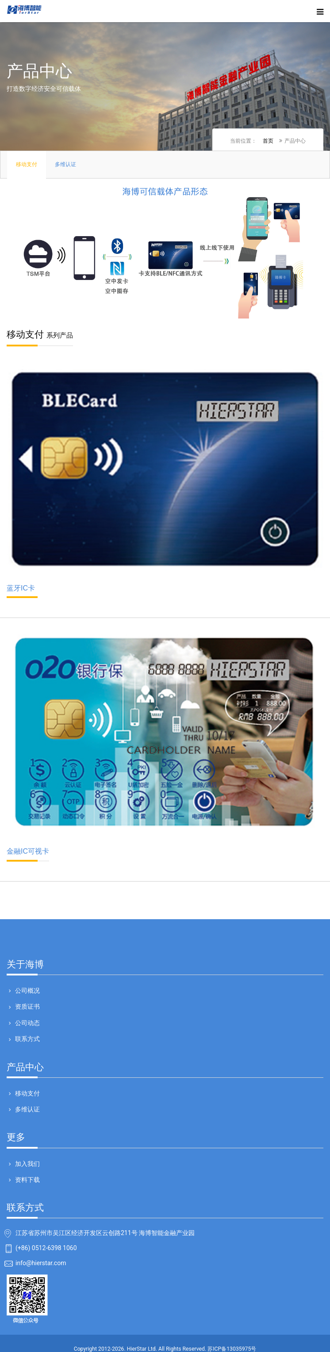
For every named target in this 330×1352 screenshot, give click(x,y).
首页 (268, 141)
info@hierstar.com (40, 1263)
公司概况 (26, 990)
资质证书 (26, 1006)
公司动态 (26, 1022)
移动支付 (26, 1093)
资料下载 (26, 1179)
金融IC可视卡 (28, 854)
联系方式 (26, 1038)
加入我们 (26, 1163)
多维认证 (26, 1109)
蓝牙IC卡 (22, 591)
